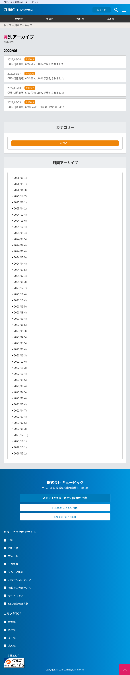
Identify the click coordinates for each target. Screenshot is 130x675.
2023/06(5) (20, 325)
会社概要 (13, 564)
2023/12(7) (20, 288)
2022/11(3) (20, 367)
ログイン (101, 9)
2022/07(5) (20, 392)
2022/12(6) (20, 361)
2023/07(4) (20, 318)
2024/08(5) (20, 239)
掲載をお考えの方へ (19, 587)
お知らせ (65, 143)
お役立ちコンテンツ (19, 579)
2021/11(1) (20, 441)
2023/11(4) (20, 294)
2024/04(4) (20, 263)
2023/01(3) (20, 355)
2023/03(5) (20, 343)
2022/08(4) (20, 386)
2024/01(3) (20, 282)
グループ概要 (15, 572)
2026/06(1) (20, 178)
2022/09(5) (20, 380)
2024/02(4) (20, 276)
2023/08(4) (20, 312)
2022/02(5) (20, 423)
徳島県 (49, 19)
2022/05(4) (20, 404)
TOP (10, 540)
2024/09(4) (20, 233)
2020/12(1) (20, 447)
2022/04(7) (20, 410)
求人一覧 (13, 556)
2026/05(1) (20, 184)
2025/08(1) (20, 202)
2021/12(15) (21, 435)
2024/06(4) (20, 251)
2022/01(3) (20, 429)
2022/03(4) (20, 416)
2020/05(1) (20, 453)
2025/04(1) (20, 208)
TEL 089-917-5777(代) (65, 508)
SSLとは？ (14, 655)
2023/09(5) (20, 306)
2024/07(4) (20, 245)
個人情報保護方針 (18, 603)
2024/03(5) (20, 269)
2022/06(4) (20, 398)
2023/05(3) (20, 331)
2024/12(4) (20, 214)
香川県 (80, 19)
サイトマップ (15, 595)
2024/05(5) (20, 257)
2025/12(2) (20, 196)
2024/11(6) (20, 220)
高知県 (111, 19)
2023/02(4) (20, 349)
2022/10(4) (20, 373)
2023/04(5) (20, 337)
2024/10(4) (20, 227)
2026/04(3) (20, 190)
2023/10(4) (20, 300)
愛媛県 (19, 19)
